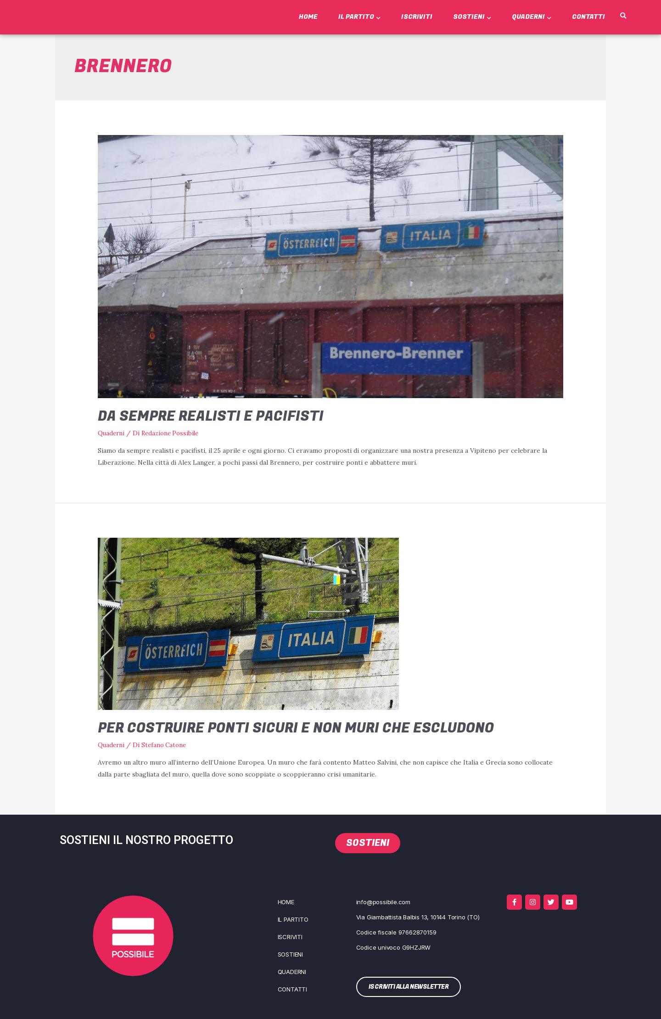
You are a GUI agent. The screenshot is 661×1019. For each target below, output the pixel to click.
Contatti (588, 17)
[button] (622, 16)
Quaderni (531, 17)
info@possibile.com (383, 901)
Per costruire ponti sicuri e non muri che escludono (296, 728)
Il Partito (359, 17)
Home (308, 17)
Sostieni (472, 17)
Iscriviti (416, 17)
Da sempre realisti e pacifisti (211, 416)
